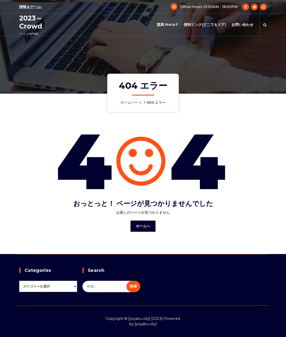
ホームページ (131, 102)
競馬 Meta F (167, 25)
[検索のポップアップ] (265, 24)
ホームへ (143, 226)
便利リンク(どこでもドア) (205, 25)
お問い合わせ (242, 25)
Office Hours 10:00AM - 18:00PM (209, 7)
